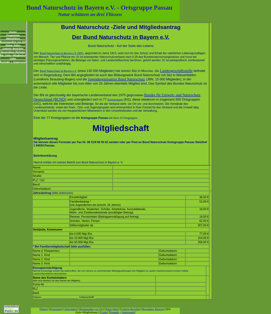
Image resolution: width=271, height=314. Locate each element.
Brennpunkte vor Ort (91, 309)
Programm (56, 309)
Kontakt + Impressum (122, 312)
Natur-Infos (111, 309)
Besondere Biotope (153, 309)
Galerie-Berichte (130, 309)
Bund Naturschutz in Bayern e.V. (58, 70)
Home (44, 309)
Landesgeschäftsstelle (176, 71)
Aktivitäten (70, 309)
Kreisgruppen (115, 99)
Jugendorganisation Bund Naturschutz (116, 79)
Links (104, 312)
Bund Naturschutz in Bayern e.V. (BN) (61, 53)
